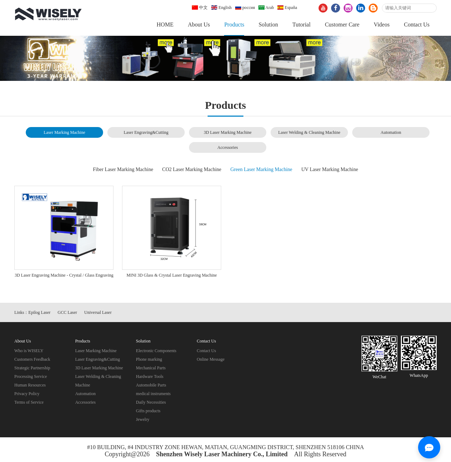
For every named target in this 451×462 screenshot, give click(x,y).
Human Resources (30, 385)
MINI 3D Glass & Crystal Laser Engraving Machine (172, 275)
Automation (390, 132)
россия (245, 7)
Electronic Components (156, 350)
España (287, 7)
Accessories (227, 147)
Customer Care (342, 24)
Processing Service (30, 376)
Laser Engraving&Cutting (146, 132)
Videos (381, 24)
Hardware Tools (150, 376)
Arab (266, 7)
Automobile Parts (151, 385)
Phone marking (149, 359)
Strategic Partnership (32, 367)
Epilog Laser (39, 312)
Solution (268, 24)
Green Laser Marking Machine (261, 169)
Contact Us (417, 24)
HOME (165, 24)
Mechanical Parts (151, 367)
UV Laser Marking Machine (329, 169)
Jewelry (142, 419)
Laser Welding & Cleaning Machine (309, 132)
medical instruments (153, 393)
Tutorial (301, 24)
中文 (200, 7)
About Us (199, 24)
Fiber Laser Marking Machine (123, 169)
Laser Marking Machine (64, 132)
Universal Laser (97, 312)
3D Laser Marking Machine (228, 132)
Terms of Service (29, 402)
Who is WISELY (28, 350)
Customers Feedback (32, 359)
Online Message (211, 359)
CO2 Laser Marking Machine (191, 169)
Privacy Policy (26, 393)
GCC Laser (67, 312)
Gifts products (148, 410)
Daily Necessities (151, 402)
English (221, 7)
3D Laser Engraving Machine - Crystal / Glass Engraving (64, 275)
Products (234, 24)
